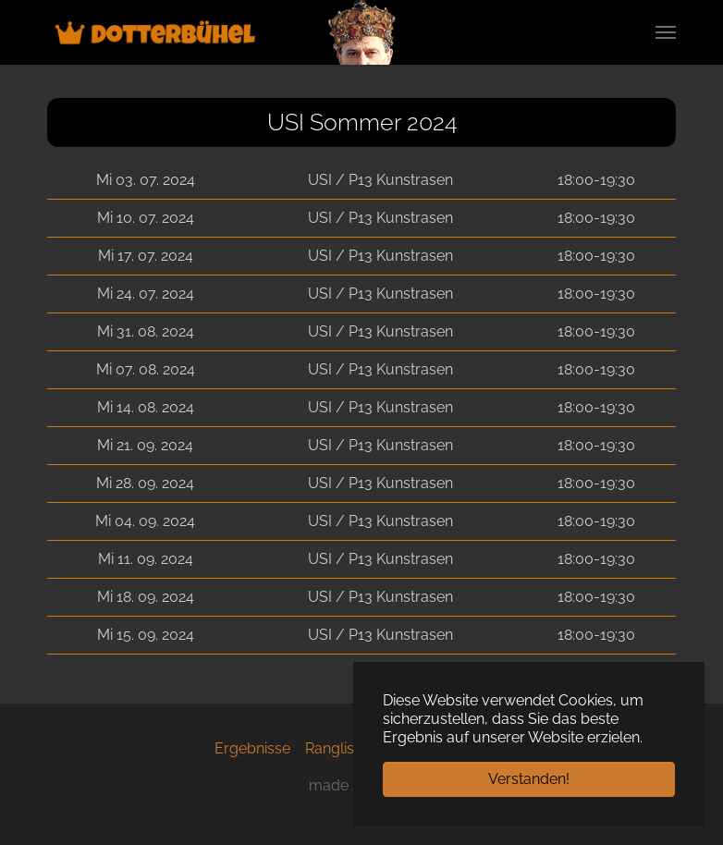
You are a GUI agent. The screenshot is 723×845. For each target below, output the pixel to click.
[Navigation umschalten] (666, 32)
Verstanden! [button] (529, 779)
